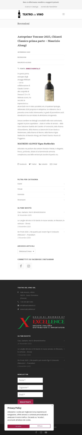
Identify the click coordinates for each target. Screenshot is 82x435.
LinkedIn (43, 164)
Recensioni (22, 57)
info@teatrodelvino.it (27, 305)
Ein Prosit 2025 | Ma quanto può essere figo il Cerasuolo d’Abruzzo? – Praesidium (38, 233)
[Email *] (30, 394)
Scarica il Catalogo (31, 7)
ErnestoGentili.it (33, 69)
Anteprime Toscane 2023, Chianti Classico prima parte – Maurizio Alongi (40, 41)
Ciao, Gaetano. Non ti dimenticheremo (32, 212)
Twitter (33, 164)
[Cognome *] (30, 387)
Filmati (20, 189)
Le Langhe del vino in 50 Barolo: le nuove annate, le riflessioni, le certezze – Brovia (41, 222)
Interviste (21, 194)
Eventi (20, 184)
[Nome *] (30, 380)
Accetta (40, 426)
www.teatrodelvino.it (27, 309)
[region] (29, 418)
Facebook (22, 164)
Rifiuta (18, 426)
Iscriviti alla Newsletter (49, 7)
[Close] (52, 406)
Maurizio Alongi (24, 62)
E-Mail (53, 164)
